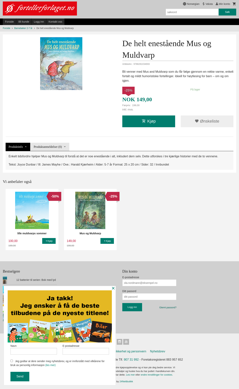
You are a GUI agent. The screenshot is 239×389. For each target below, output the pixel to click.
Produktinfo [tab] (16, 146)
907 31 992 (131, 359)
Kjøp (149, 121)
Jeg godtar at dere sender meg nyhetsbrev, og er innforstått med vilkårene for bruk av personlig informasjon (57, 363)
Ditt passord (129, 291)
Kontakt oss (55, 21)
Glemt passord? (167, 307)
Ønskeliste (207, 121)
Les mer (131, 374)
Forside (9, 21)
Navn (33, 349)
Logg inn (39, 21)
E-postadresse (130, 277)
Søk (227, 11)
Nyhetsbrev (157, 351)
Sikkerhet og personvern (130, 351)
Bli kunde (23, 21)
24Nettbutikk (126, 381)
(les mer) (50, 365)
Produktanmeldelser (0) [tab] (48, 146)
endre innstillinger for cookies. (157, 374)
